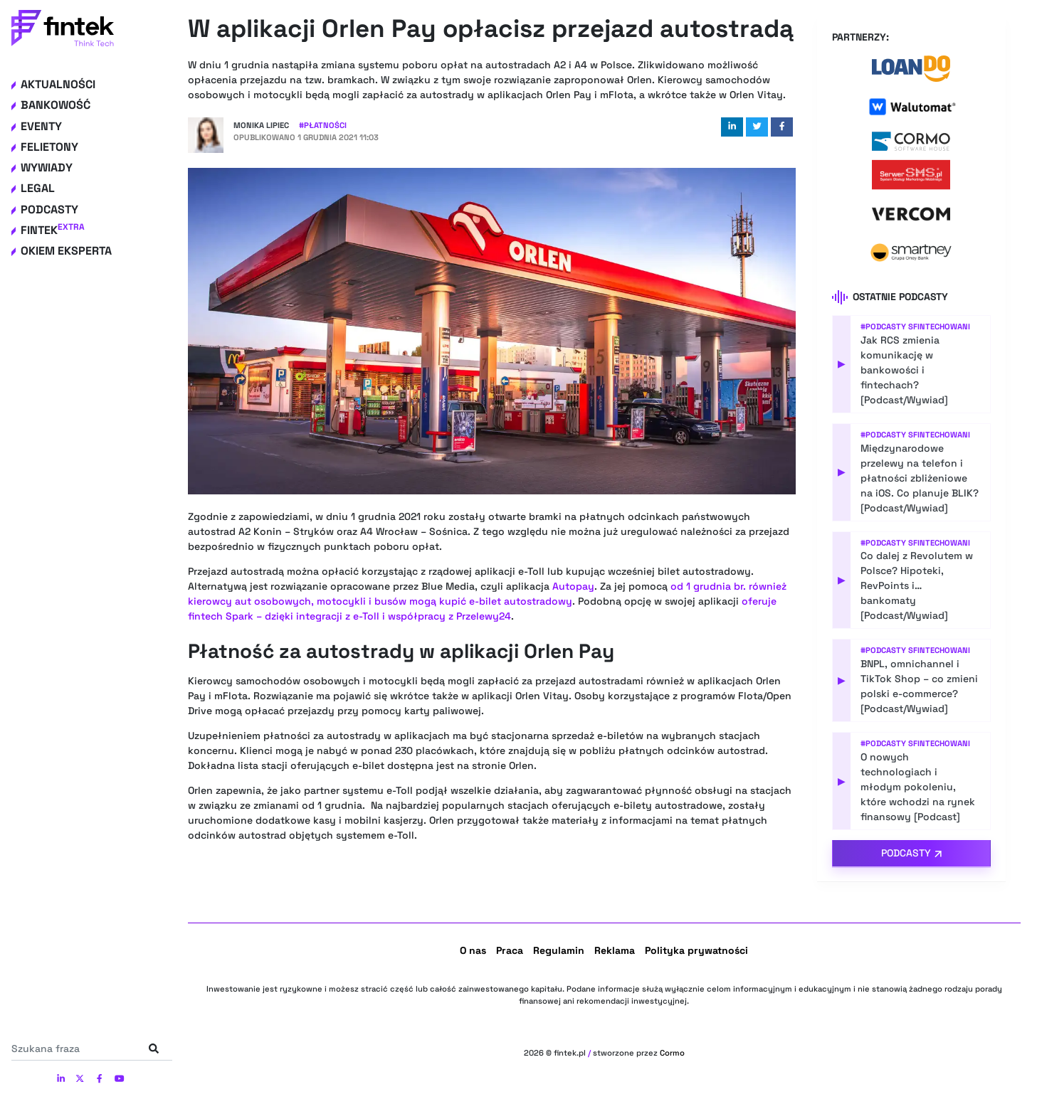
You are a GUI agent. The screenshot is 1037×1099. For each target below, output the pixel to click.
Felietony (49, 146)
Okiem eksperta (66, 250)
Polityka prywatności (696, 950)
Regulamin (558, 950)
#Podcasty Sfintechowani (915, 326)
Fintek (53, 230)
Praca (509, 950)
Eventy (41, 126)
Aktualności (58, 84)
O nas (473, 950)
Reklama (614, 950)
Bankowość (55, 104)
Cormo (672, 1053)
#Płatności (323, 125)
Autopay (573, 586)
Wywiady (47, 167)
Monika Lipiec (261, 125)
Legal (38, 188)
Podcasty (49, 209)
